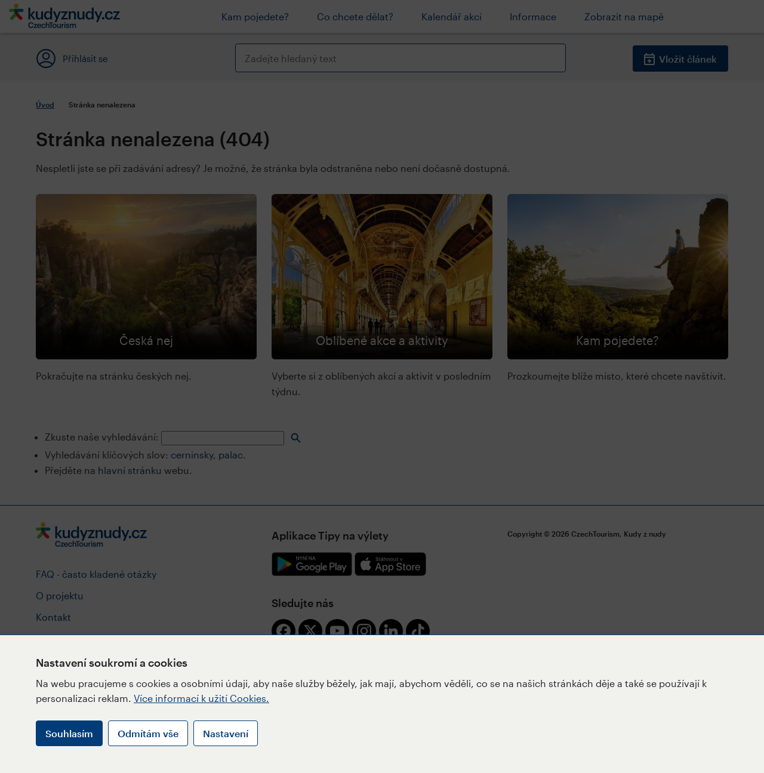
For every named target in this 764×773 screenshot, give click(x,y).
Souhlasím (69, 733)
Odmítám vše (148, 733)
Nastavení (225, 733)
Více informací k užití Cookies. (201, 698)
